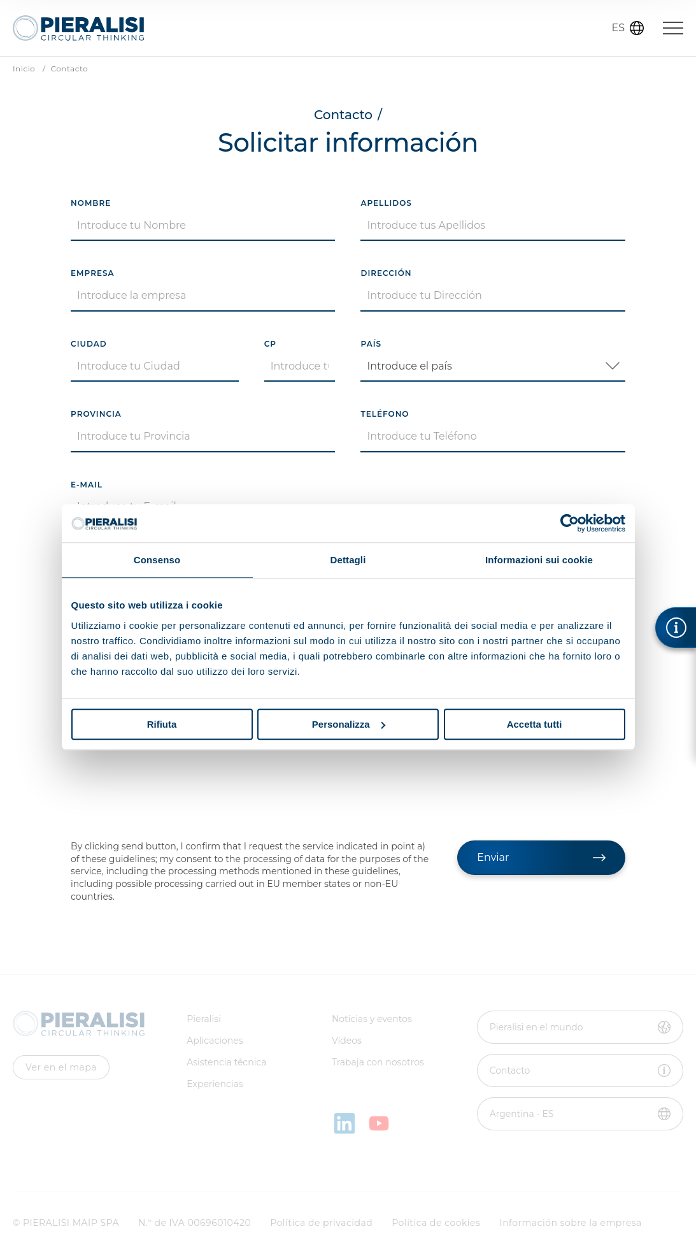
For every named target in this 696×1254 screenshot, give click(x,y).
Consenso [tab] (157, 559)
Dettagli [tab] (348, 559)
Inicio (24, 68)
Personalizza (348, 724)
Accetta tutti (534, 724)
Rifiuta (162, 724)
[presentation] (167, 795)
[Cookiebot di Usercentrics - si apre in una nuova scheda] (569, 523)
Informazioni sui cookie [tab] (539, 559)
